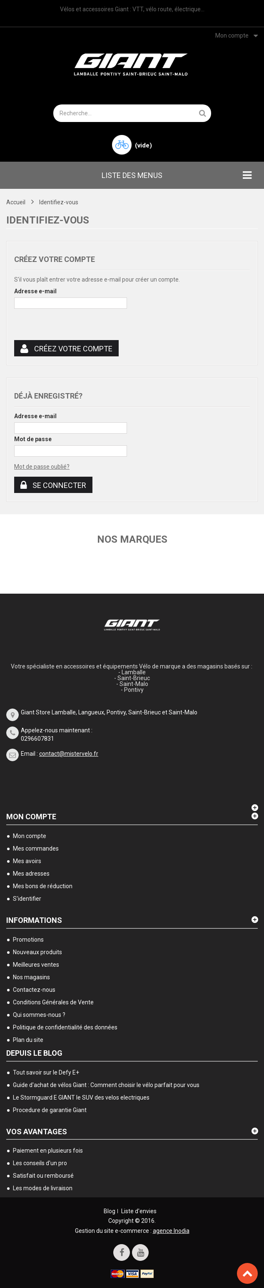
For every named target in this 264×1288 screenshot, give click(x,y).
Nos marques (132, 539)
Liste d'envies (139, 1211)
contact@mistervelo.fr (68, 753)
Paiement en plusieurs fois (48, 1150)
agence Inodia (171, 1230)
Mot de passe (33, 439)
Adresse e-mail (35, 291)
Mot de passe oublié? (42, 466)
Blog (109, 1211)
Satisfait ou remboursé (43, 1175)
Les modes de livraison (42, 1188)
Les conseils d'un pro (40, 1163)
